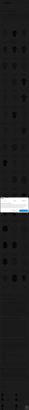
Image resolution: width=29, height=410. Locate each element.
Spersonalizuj (14, 210)
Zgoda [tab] (5, 200)
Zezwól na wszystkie (23, 210)
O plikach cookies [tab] (24, 200)
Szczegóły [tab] (14, 200)
